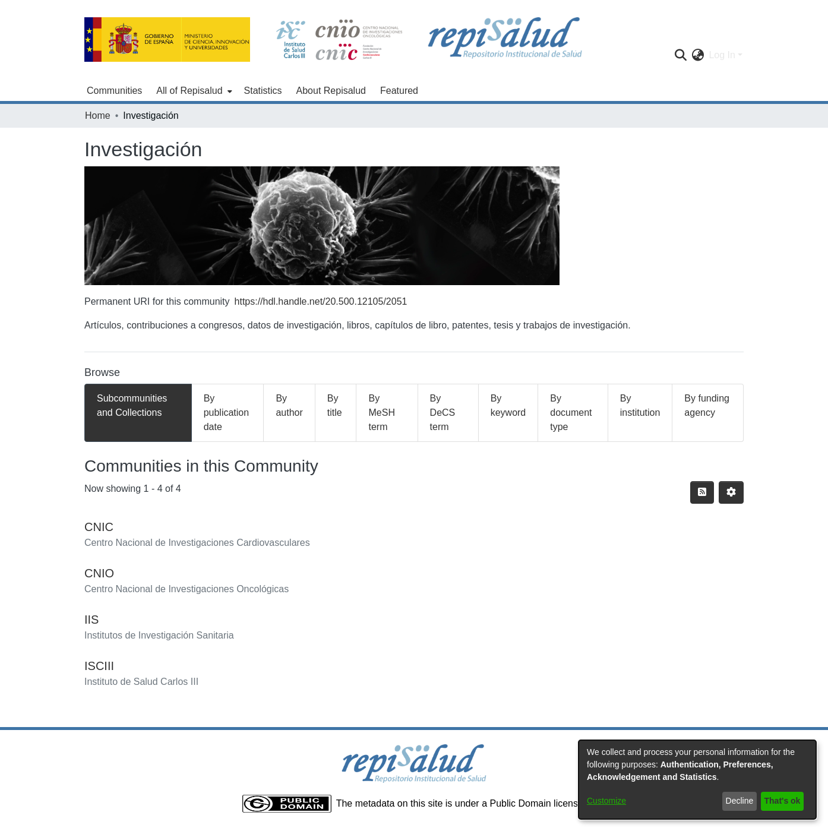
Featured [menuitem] (399, 91)
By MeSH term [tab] (381, 412)
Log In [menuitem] (722, 55)
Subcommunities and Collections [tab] (132, 405)
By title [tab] (334, 405)
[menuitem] (193, 91)
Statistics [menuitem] (263, 91)
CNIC (98, 526)
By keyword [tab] (508, 405)
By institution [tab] (640, 405)
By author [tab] (289, 405)
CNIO (99, 573)
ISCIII (99, 665)
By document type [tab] (571, 412)
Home (97, 115)
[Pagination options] (731, 492)
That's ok (782, 800)
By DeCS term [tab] (443, 412)
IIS (91, 619)
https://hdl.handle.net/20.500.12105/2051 (321, 301)
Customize (606, 800)
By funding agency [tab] (706, 405)
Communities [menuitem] (114, 91)
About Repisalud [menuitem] (331, 91)
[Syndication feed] (702, 492)
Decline (740, 800)
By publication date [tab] (226, 412)
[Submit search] (680, 55)
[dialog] (697, 779)
